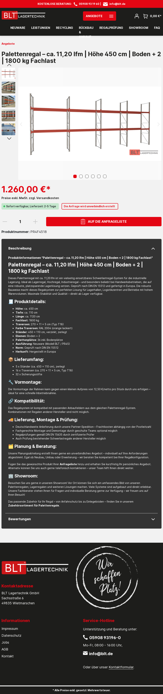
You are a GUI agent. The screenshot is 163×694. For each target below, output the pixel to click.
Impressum (9, 629)
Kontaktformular (121, 667)
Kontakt (7, 656)
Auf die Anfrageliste (104, 221)
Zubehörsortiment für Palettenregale (33, 505)
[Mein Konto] (136, 15)
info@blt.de (117, 3)
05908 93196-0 (105, 637)
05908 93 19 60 (89, 3)
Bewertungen (19, 519)
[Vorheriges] (21, 124)
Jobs (5, 642)
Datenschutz (11, 635)
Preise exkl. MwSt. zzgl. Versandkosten (30, 198)
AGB (4, 649)
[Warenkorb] (151, 16)
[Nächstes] (158, 124)
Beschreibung (19, 248)
